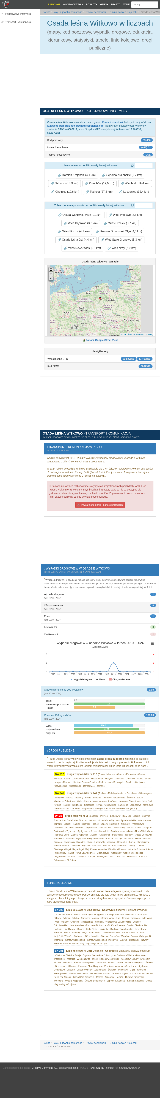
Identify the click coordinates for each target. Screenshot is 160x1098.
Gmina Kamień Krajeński (123, 12)
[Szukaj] (144, 4)
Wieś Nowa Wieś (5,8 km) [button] (82, 248)
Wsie (126, 4)
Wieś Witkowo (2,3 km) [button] (125, 214)
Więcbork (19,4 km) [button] (135, 183)
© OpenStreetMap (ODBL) (140, 334)
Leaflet (123, 334)
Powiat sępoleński (95, 12)
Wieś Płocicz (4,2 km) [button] (74, 231)
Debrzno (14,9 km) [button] (64, 183)
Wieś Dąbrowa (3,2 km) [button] (81, 223)
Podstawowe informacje (18, 13)
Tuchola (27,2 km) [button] (99, 191)
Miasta (116, 4)
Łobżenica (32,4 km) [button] (134, 191)
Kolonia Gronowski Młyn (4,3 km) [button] (119, 231)
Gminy (104, 4)
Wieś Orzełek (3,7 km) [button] (120, 223)
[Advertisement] (20, 47)
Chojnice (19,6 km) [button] (65, 191)
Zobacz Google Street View (102, 340)
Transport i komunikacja (18, 22)
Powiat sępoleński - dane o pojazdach (100, 504)
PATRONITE (97, 1067)
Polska (46, 12)
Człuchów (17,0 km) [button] (99, 183)
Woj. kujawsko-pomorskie (67, 12)
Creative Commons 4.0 (44, 1067)
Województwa (73, 4)
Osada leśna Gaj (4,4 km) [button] (76, 239)
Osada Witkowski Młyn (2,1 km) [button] (80, 214)
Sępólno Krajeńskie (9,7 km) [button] (122, 175)
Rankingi (54, 4)
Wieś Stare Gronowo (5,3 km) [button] (121, 239)
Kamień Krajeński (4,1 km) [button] (77, 175)
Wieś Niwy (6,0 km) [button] (121, 248)
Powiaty (91, 4)
